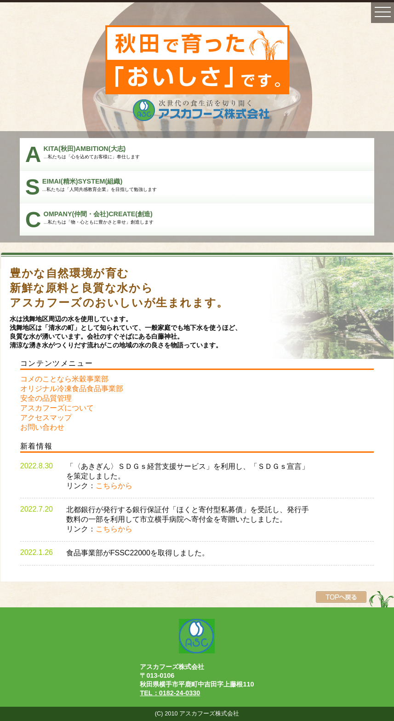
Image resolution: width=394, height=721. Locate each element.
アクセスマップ (46, 417)
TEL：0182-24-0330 (170, 693)
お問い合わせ (42, 427)
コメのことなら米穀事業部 (64, 379)
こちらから (114, 486)
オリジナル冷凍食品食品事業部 (71, 388)
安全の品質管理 (46, 398)
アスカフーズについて (57, 408)
